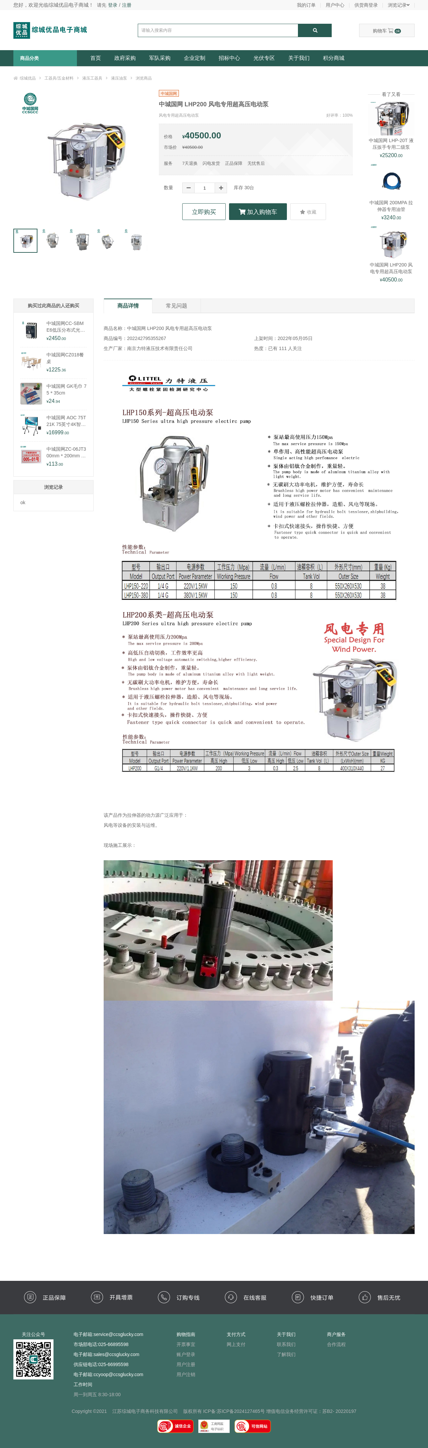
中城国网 (169, 93)
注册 (126, 5)
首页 (95, 58)
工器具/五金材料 (59, 78)
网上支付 (236, 1344)
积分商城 (333, 58)
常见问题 (176, 306)
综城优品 (28, 78)
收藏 (308, 212)
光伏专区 (264, 58)
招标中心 (229, 58)
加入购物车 (258, 212)
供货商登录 (366, 5)
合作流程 (336, 1344)
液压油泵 (119, 78)
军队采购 (160, 58)
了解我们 (286, 1354)
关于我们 (299, 58)
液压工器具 (92, 78)
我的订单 (306, 5)
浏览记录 (399, 5)
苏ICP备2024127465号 (241, 1411)
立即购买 (204, 212)
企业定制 (194, 58)
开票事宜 (186, 1344)
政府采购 (125, 58)
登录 (112, 5)
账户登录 (186, 1354)
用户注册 (186, 1364)
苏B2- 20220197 (339, 1411)
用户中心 (335, 5)
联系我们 (286, 1344)
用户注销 (186, 1374)
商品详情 (128, 306)
